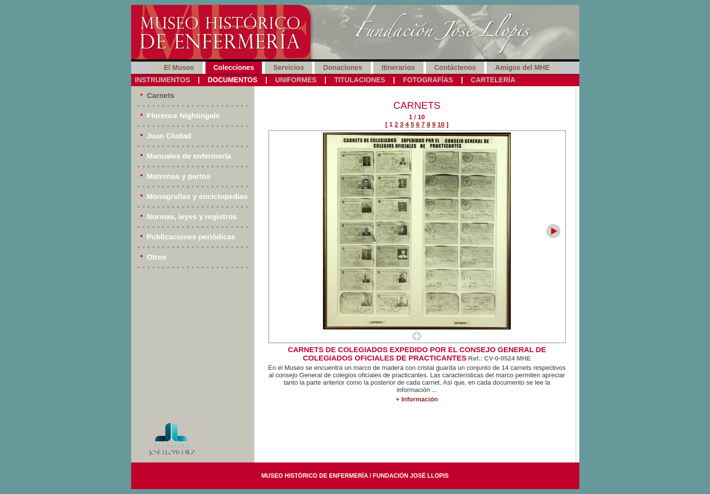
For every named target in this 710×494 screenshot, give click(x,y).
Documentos (232, 80)
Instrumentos (162, 80)
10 (440, 124)
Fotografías (428, 80)
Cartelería (493, 80)
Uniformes (296, 80)
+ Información (417, 399)
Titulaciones (359, 80)
